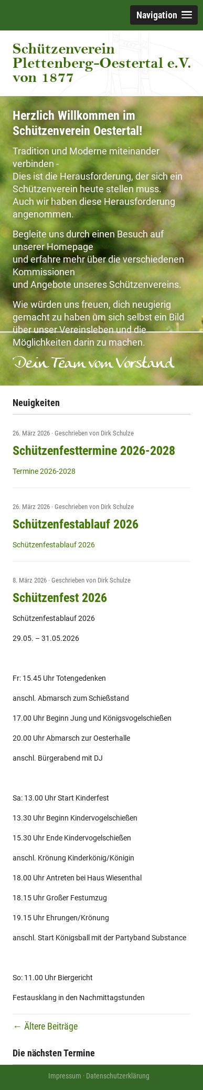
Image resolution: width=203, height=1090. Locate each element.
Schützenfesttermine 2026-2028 (94, 450)
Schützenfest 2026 (60, 597)
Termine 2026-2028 (44, 471)
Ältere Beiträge (45, 1026)
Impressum (64, 1076)
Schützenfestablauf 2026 (75, 524)
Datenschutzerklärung (117, 1076)
